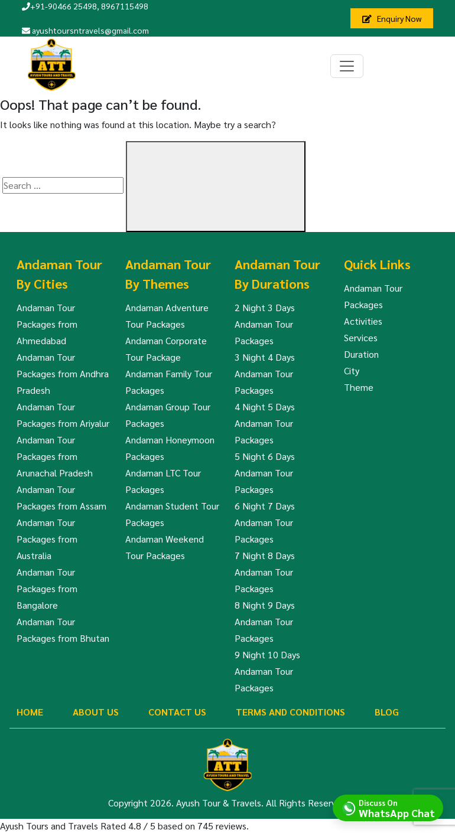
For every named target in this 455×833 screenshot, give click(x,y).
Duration (361, 354)
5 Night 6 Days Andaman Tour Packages (265, 472)
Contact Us (177, 711)
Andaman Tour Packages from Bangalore (47, 588)
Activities (363, 321)
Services (361, 337)
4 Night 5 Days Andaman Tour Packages (265, 423)
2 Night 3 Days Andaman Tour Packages (265, 324)
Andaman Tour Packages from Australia (47, 538)
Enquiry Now (391, 18)
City (351, 370)
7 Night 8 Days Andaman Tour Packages (265, 571)
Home (30, 711)
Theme (358, 387)
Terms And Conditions (290, 711)
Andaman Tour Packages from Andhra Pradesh (63, 373)
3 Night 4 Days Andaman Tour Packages (265, 373)
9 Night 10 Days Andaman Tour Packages (267, 671)
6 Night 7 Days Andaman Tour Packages (265, 522)
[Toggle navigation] (346, 66)
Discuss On (397, 808)
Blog (387, 711)
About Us (96, 711)
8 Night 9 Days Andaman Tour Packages (265, 621)
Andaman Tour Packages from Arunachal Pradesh (55, 456)
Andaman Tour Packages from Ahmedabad (47, 324)
